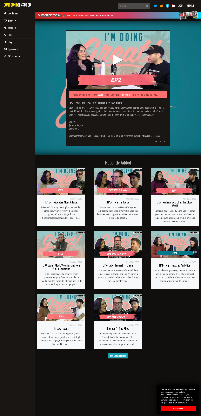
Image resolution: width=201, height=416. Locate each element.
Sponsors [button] (12, 49)
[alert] (118, 15)
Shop (8, 42)
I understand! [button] (178, 408)
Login (180, 5)
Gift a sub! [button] (12, 56)
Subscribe (190, 5)
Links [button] (10, 35)
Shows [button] (10, 20)
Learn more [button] (182, 403)
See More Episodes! (118, 355)
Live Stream (12, 13)
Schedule (10, 27)
